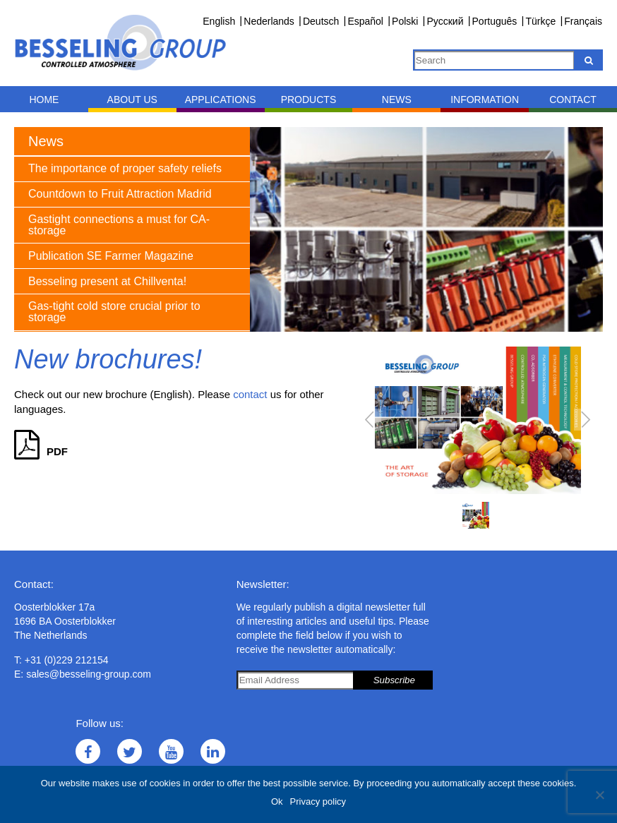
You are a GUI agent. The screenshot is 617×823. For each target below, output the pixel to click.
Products (309, 99)
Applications (220, 99)
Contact (573, 99)
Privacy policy (318, 801)
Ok (277, 801)
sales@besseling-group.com (88, 674)
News (397, 99)
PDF (41, 451)
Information (484, 99)
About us (132, 99)
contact (250, 394)
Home (44, 99)
